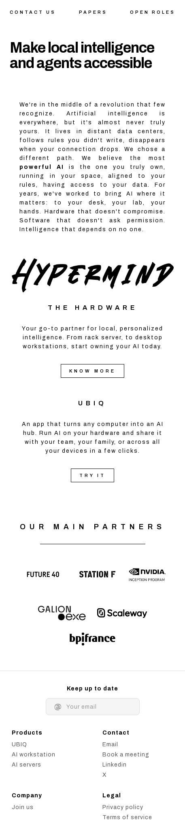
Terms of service (127, 817)
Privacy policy (122, 807)
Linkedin (114, 765)
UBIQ (92, 403)
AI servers (26, 765)
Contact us (33, 12)
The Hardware (93, 307)
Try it (92, 475)
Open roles (152, 12)
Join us (23, 807)
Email (110, 744)
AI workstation (33, 755)
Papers (93, 12)
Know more (92, 371)
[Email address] (98, 707)
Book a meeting (125, 755)
